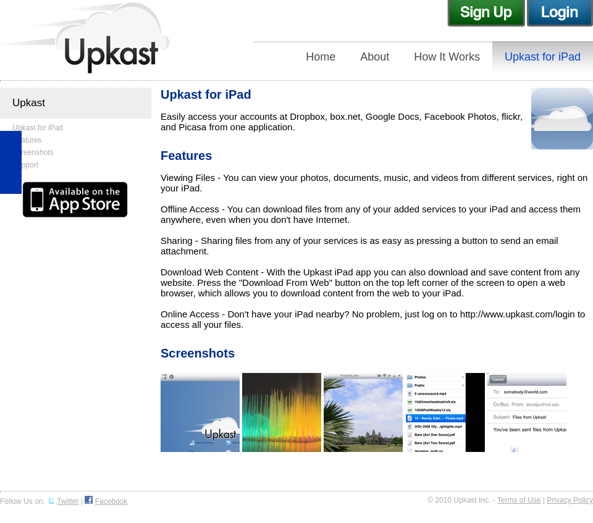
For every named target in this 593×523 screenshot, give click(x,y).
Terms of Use (519, 500)
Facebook (111, 501)
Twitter (67, 501)
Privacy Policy (570, 500)
